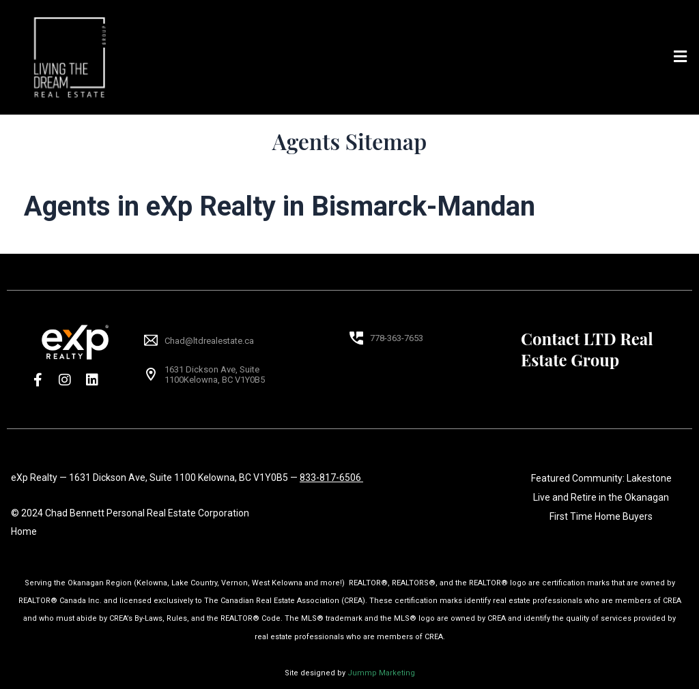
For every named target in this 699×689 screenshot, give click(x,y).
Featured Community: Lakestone (601, 478)
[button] (680, 57)
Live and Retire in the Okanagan (601, 497)
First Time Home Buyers (601, 516)
